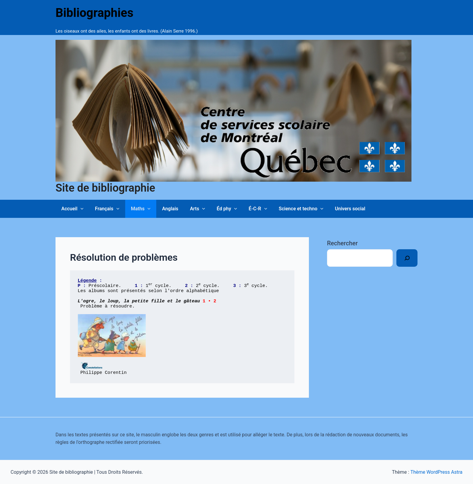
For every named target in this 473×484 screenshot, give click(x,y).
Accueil (71, 209)
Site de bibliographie (105, 188)
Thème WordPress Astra (436, 472)
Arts (188, 209)
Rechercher (342, 243)
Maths (135, 209)
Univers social (333, 209)
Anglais (163, 209)
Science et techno (286, 209)
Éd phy (216, 209)
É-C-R (245, 209)
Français (104, 209)
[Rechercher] (406, 258)
